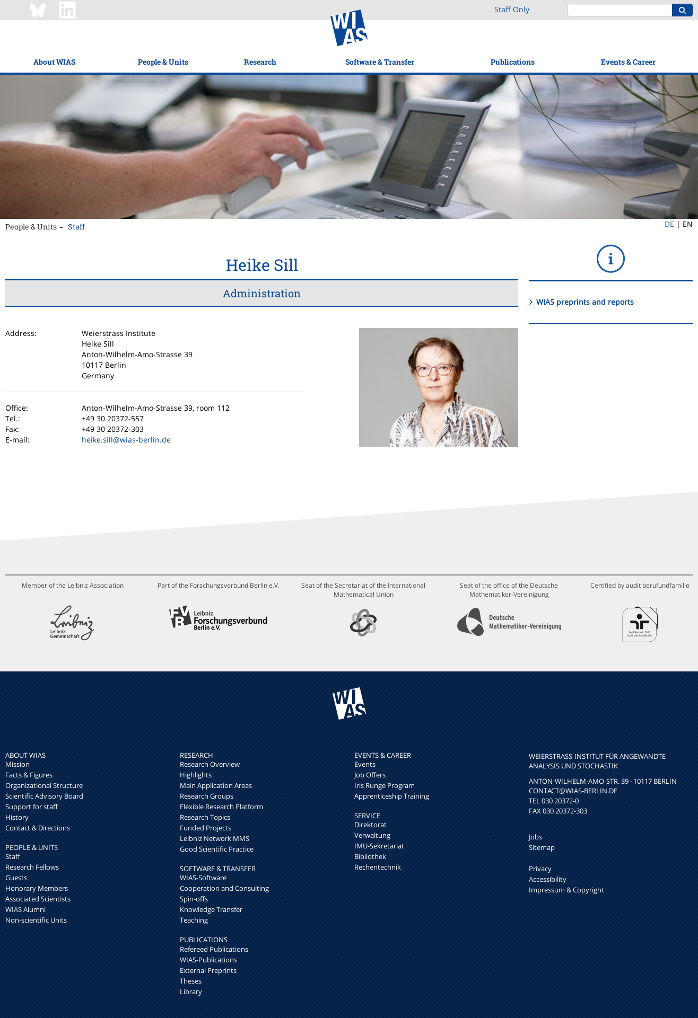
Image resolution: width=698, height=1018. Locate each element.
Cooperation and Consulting (224, 888)
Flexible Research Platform (221, 806)
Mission (17, 764)
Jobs (535, 837)
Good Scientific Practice (217, 849)
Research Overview (210, 764)
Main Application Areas (216, 785)
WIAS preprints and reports (585, 302)
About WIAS (54, 62)
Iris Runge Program (384, 785)
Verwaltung (372, 835)
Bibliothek (370, 856)
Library (191, 991)
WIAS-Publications (208, 959)
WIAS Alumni (25, 909)
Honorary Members (36, 888)
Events (365, 764)
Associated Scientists (38, 899)
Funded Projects (205, 828)
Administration (262, 293)
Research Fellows (32, 867)
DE (669, 224)
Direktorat (370, 824)
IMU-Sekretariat (379, 846)
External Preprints (208, 970)
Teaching (194, 920)
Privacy (540, 868)
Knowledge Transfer (211, 909)
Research (260, 62)
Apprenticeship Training (391, 796)
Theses (191, 981)
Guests (16, 877)
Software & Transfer (379, 62)
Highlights (196, 775)
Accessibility (547, 879)
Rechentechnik (377, 867)
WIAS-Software (203, 877)
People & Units (163, 62)
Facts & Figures (29, 775)
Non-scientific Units (36, 920)
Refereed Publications (214, 949)
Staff (76, 227)
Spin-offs (194, 899)
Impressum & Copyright (566, 890)
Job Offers (370, 775)
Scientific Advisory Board (44, 796)
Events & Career (628, 62)
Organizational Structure (44, 785)
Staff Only (511, 9)
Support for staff (31, 806)
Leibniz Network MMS (214, 838)
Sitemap (542, 847)
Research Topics (205, 817)
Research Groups (206, 796)
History (17, 817)
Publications (513, 62)
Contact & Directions (37, 828)
